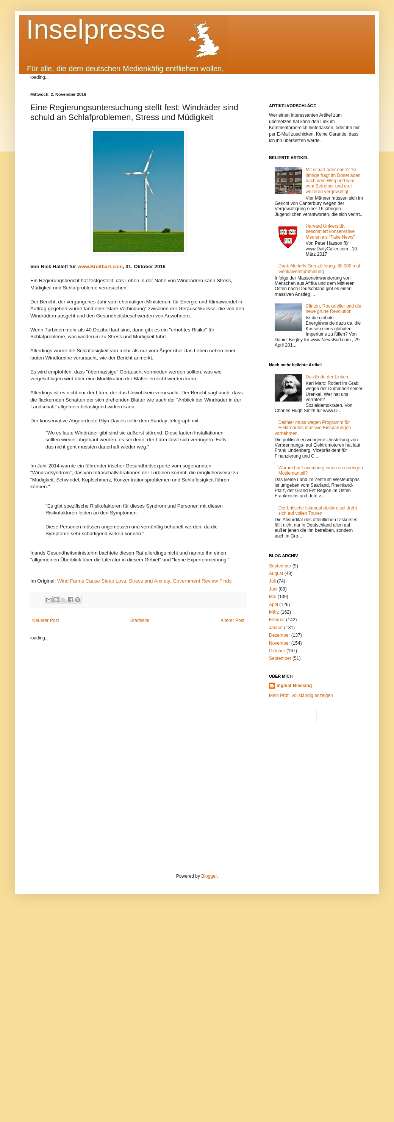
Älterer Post (232, 620)
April (273, 604)
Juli (272, 581)
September (280, 566)
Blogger (209, 876)
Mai (272, 596)
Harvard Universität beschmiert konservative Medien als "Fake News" (330, 231)
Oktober (277, 650)
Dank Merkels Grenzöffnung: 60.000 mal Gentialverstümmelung (319, 268)
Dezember (279, 635)
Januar (276, 627)
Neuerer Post (45, 620)
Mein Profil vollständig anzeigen (301, 695)
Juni (273, 589)
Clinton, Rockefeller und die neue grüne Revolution (333, 308)
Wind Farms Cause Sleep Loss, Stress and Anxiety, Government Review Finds (144, 581)
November (279, 643)
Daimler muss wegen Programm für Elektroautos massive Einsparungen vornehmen (313, 428)
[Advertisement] (283, 797)
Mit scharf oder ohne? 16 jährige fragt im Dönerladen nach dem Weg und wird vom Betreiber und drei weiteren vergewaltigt (333, 180)
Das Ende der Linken (327, 377)
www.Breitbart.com (100, 266)
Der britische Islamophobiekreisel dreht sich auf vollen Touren (317, 510)
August (276, 573)
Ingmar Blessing (294, 685)
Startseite (140, 620)
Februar (277, 619)
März (274, 612)
